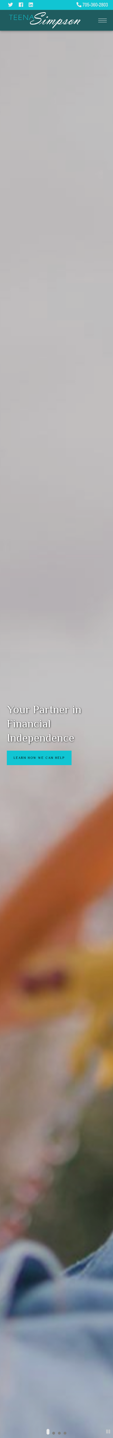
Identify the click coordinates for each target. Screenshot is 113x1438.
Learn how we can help (39, 757)
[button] (48, 1431)
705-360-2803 (92, 4)
